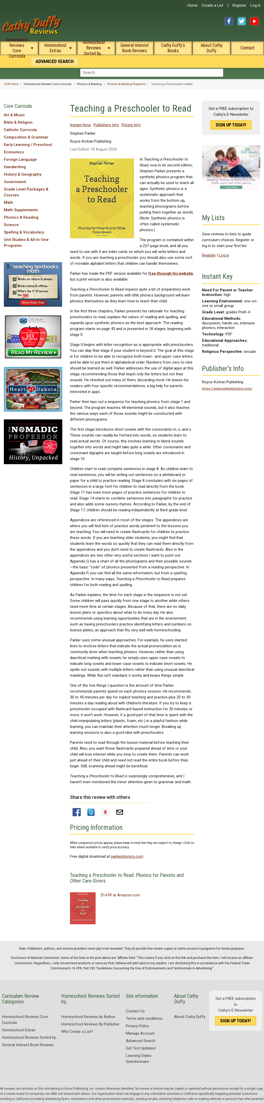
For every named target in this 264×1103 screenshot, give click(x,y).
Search (55, 61)
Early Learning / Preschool (28, 144)
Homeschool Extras (55, 48)
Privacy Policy (137, 1026)
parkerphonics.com (127, 856)
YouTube (254, 21)
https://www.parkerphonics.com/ (227, 388)
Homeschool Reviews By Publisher (90, 1024)
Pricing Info (131, 125)
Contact (247, 47)
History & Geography (22, 174)
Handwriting (15, 167)
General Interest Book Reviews (134, 48)
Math (8, 202)
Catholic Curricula (20, 130)
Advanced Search (140, 1040)
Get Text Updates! (141, 1048)
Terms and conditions (144, 1018)
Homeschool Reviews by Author (88, 1016)
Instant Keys (80, 125)
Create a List (212, 5)
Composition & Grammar (26, 137)
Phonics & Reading (21, 217)
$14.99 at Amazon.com (120, 895)
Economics (14, 152)
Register (239, 5)
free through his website (170, 273)
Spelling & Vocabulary (24, 232)
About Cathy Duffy (211, 48)
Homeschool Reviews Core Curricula (17, 48)
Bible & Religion (18, 122)
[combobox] (152, 72)
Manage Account (140, 1033)
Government (15, 181)
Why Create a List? (77, 1031)
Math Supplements (21, 210)
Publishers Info (106, 125)
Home (192, 5)
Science (11, 224)
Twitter (242, 21)
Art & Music (14, 115)
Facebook (229, 21)
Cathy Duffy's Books (173, 48)
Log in (255, 5)
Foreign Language (20, 159)
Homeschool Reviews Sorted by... (94, 48)
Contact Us (135, 1011)
